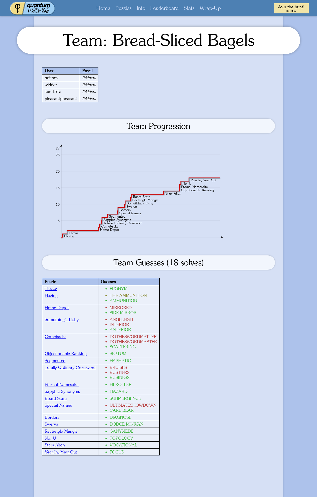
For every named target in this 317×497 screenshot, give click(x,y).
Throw (51, 288)
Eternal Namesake (62, 384)
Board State (56, 398)
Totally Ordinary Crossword (70, 367)
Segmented (55, 360)
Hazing (51, 295)
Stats (189, 8)
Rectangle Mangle (61, 431)
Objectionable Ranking (66, 353)
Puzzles (123, 8)
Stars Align (55, 444)
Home (103, 8)
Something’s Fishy (62, 319)
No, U (50, 438)
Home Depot (57, 307)
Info (141, 8)
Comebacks (55, 336)
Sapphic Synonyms (62, 391)
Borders (52, 417)
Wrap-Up (210, 8)
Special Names (58, 405)
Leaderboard (164, 8)
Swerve (51, 424)
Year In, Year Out (61, 452)
